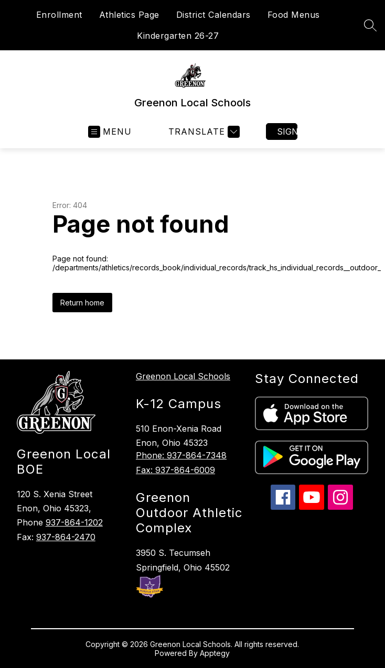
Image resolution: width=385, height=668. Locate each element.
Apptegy (215, 653)
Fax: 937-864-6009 (175, 470)
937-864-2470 (65, 537)
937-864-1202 (74, 522)
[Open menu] (110, 131)
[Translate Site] (203, 131)
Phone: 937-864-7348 (181, 455)
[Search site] (370, 25)
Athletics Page (129, 14)
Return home (82, 302)
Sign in (287, 131)
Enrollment (59, 14)
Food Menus (294, 14)
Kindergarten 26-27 (178, 35)
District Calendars (213, 14)
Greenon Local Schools (183, 376)
